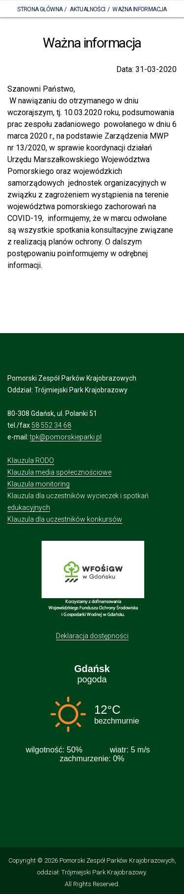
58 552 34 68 (51, 425)
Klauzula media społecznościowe (59, 472)
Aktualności (87, 9)
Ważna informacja (139, 9)
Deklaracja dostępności (92, 636)
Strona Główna (39, 9)
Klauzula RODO (30, 460)
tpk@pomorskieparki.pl (66, 437)
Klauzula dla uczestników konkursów (64, 519)
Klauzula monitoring (38, 484)
